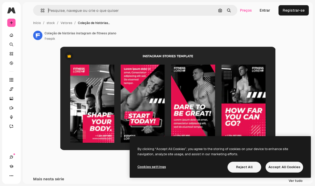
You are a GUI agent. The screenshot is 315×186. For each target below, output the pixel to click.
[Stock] (11, 54)
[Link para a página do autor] (37, 35)
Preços (246, 10)
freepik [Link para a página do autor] (50, 39)
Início (37, 23)
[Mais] (11, 176)
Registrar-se (294, 10)
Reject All (244, 167)
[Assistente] (14, 126)
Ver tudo (296, 181)
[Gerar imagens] (14, 98)
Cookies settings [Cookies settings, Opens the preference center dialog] (151, 167)
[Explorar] (11, 63)
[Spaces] (14, 89)
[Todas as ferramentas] (11, 80)
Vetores (66, 23)
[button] (40, 10)
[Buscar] (11, 44)
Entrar (265, 10)
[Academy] (11, 166)
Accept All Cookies (284, 167)
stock (51, 23)
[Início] (11, 35)
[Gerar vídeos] (14, 108)
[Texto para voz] (14, 117)
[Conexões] (11, 157)
